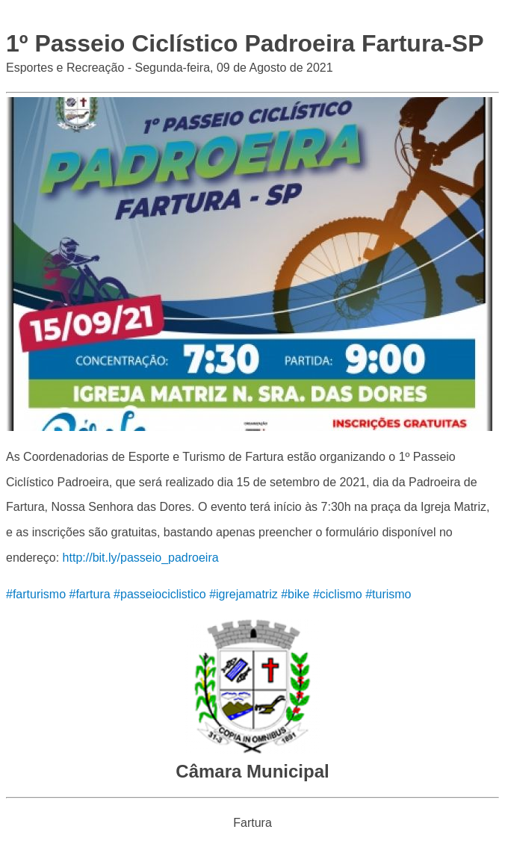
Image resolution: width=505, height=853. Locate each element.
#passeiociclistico (160, 594)
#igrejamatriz (243, 594)
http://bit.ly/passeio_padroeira (141, 557)
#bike (295, 594)
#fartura (89, 594)
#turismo (388, 594)
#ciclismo (337, 594)
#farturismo (36, 594)
